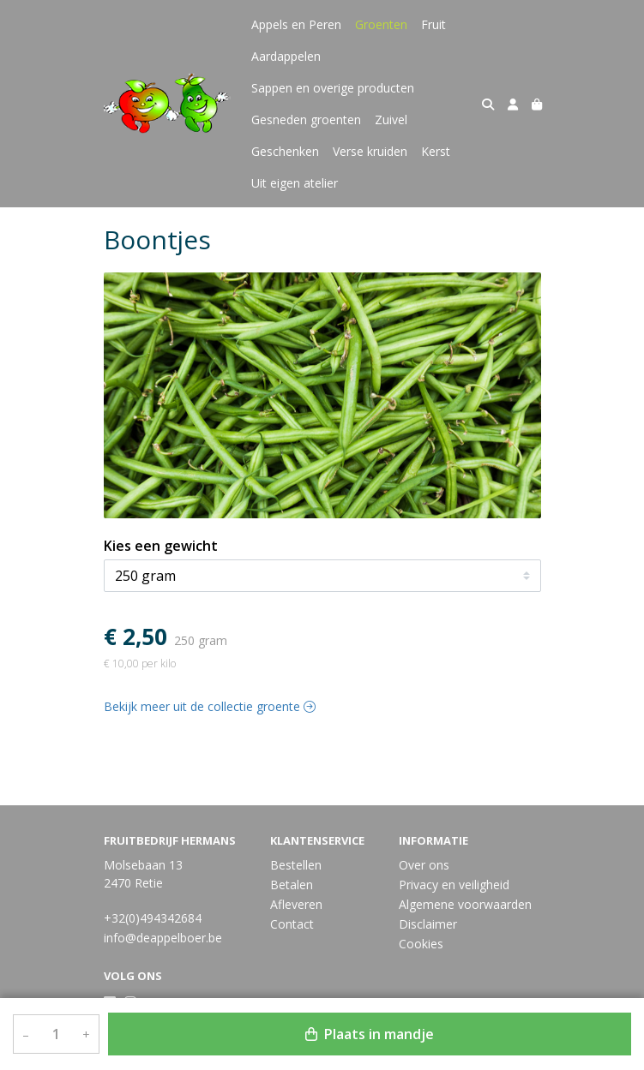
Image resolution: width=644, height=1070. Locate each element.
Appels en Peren (296, 24)
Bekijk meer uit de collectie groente (210, 706)
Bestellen (296, 865)
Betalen (291, 884)
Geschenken (285, 151)
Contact (292, 924)
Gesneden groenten (306, 119)
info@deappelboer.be (163, 938)
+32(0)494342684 (153, 918)
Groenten (381, 24)
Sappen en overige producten (332, 88)
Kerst (435, 151)
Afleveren (296, 904)
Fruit (433, 24)
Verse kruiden (370, 151)
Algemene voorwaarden (465, 904)
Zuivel (391, 119)
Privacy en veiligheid (454, 884)
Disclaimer (428, 924)
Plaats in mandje (369, 1034)
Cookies (421, 944)
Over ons (424, 865)
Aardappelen (286, 56)
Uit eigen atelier (294, 183)
